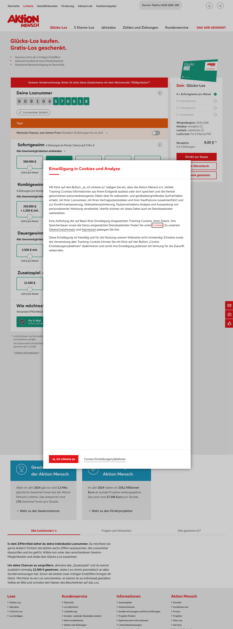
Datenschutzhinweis (62, 326)
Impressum (89, 326)
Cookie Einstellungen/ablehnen (105, 362)
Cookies (157, 322)
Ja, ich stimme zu (63, 362)
